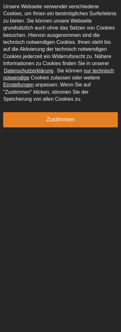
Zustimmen (60, 119)
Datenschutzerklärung (28, 70)
